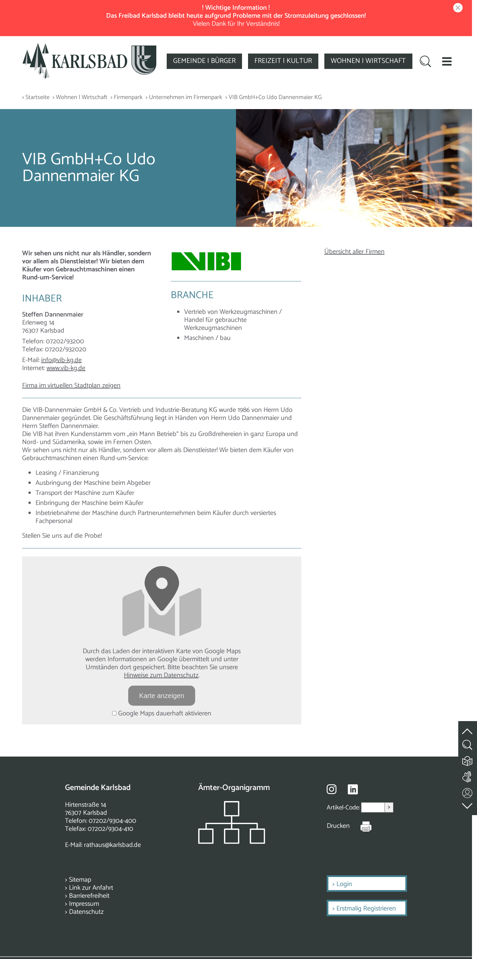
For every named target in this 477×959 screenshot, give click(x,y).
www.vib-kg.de (66, 368)
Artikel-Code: (344, 807)
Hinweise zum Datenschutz (161, 675)
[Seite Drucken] (361, 826)
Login (344, 884)
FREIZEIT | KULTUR (283, 61)
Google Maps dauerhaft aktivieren (161, 713)
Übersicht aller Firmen (354, 251)
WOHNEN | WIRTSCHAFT (368, 61)
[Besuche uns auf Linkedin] (353, 789)
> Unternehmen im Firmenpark (184, 97)
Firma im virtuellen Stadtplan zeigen (71, 385)
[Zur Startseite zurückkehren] (89, 46)
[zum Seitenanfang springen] (467, 727)
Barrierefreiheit (89, 895)
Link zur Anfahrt (91, 887)
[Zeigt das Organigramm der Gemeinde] (231, 842)
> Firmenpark (126, 97)
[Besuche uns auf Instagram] (331, 789)
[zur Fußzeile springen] (467, 804)
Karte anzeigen (161, 695)
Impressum (84, 903)
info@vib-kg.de (61, 360)
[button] (447, 61)
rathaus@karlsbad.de (112, 845)
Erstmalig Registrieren (366, 908)
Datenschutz (86, 912)
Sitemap (80, 879)
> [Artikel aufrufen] (389, 807)
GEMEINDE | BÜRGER (204, 61)
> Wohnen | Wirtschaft (80, 97)
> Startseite (36, 97)
